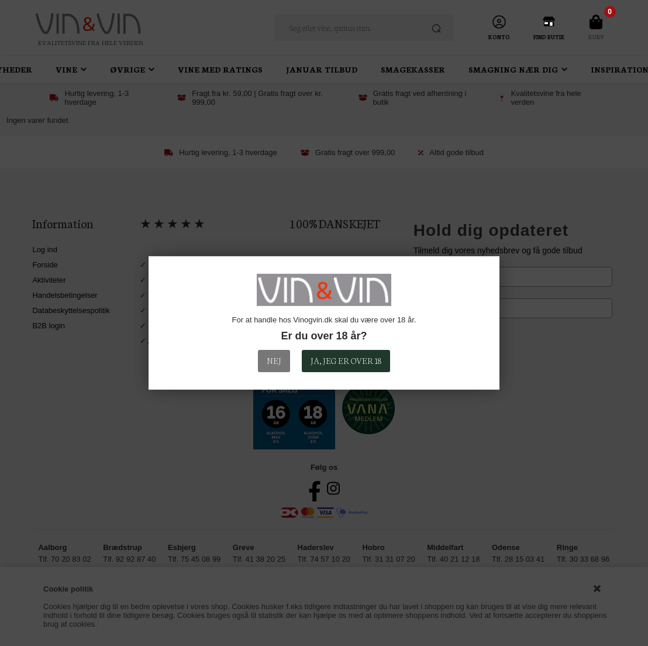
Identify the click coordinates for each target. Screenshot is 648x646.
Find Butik (549, 36)
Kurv (596, 36)
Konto (499, 36)
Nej (274, 360)
